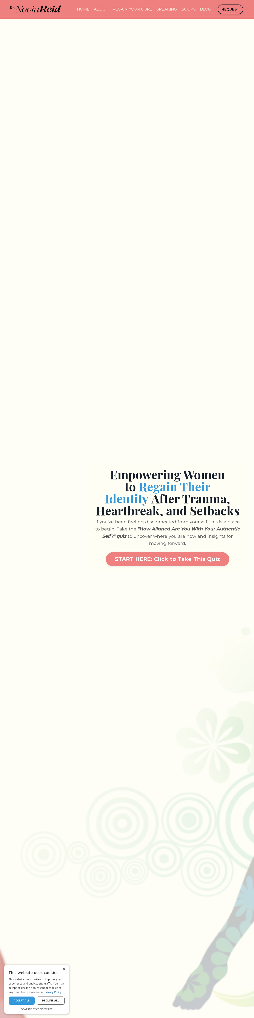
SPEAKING (167, 9)
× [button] (64, 969)
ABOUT (101, 9)
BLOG (205, 9)
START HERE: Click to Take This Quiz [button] (167, 559)
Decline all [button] (50, 1000)
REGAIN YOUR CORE (132, 9)
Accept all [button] (22, 1000)
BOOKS (188, 9)
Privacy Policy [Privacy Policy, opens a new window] (53, 992)
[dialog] (36, 989)
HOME (83, 9)
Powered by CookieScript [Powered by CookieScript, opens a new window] (36, 1009)
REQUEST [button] (230, 9)
